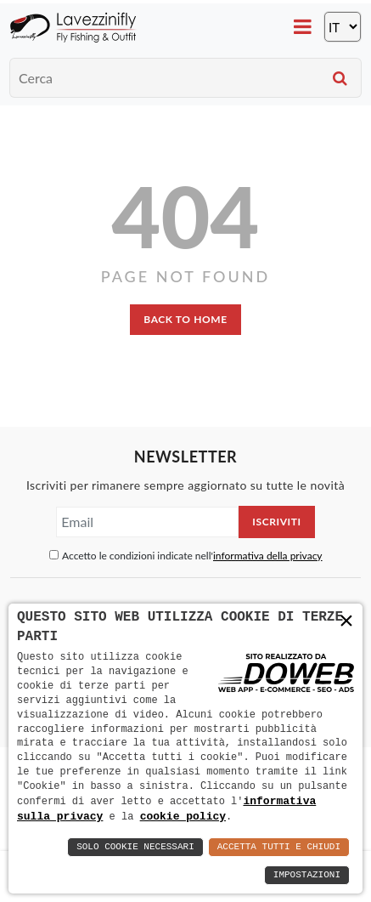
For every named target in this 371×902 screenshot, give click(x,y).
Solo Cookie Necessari (135, 847)
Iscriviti (276, 521)
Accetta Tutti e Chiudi (278, 847)
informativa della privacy (268, 555)
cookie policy (183, 816)
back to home (185, 319)
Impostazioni (306, 875)
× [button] (346, 621)
